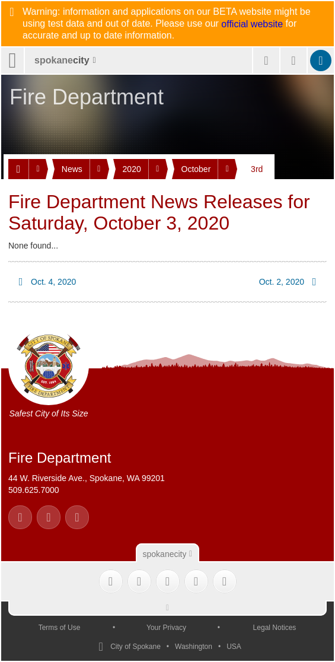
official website (252, 24)
